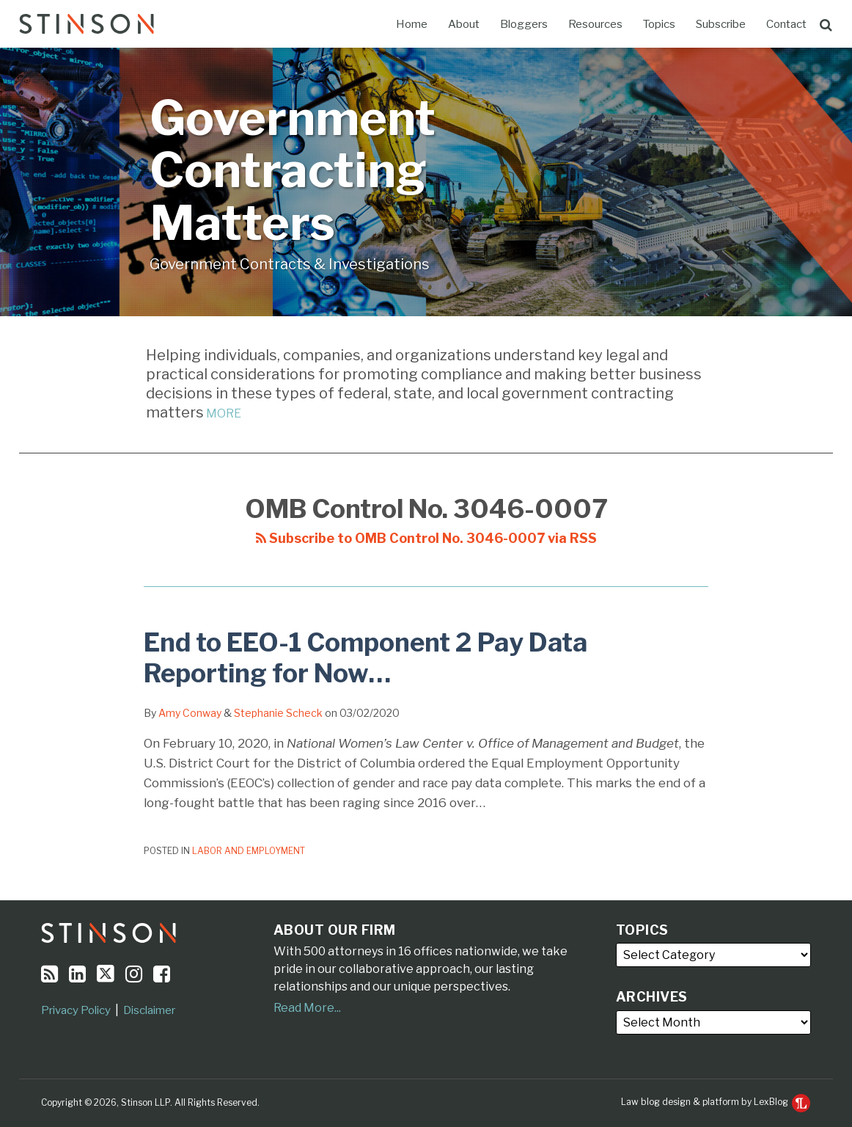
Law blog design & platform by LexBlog (715, 1101)
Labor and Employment (248, 850)
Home (411, 24)
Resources (595, 24)
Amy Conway (189, 713)
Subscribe (721, 24)
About (464, 24)
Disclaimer (149, 1010)
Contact (786, 24)
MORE (222, 413)
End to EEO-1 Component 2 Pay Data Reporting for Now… (365, 658)
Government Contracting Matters (293, 170)
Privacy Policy (76, 1010)
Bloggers (524, 24)
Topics (659, 24)
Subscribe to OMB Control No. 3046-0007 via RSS (426, 538)
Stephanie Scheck (278, 713)
